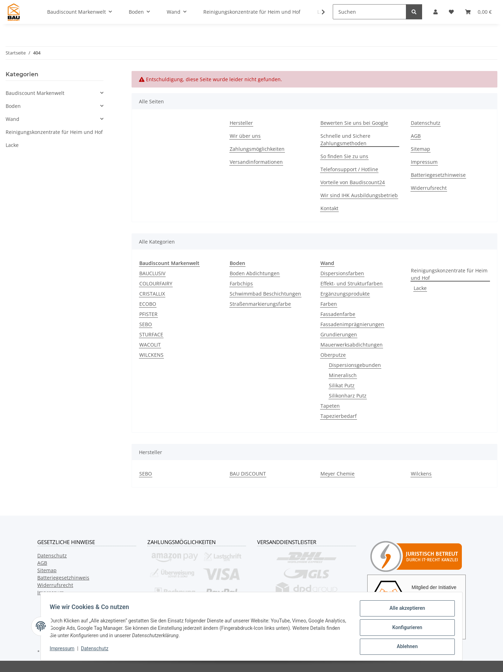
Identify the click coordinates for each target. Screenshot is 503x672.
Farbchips (241, 283)
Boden (13, 106)
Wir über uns (245, 136)
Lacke (420, 288)
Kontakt (329, 208)
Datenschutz (97, 650)
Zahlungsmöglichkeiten (257, 149)
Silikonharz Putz (348, 395)
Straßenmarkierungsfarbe (260, 304)
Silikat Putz (342, 385)
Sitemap (420, 149)
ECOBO (147, 304)
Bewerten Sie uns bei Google (354, 122)
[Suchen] (369, 11)
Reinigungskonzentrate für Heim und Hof (449, 274)
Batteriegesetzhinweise (438, 175)
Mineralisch (343, 375)
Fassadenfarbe (337, 314)
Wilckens (421, 473)
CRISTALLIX (152, 293)
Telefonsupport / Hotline (349, 169)
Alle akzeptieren (404, 610)
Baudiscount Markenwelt (35, 93)
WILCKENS (151, 354)
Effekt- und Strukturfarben (351, 283)
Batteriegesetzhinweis (63, 577)
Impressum (64, 650)
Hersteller (241, 122)
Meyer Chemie (337, 473)
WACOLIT (150, 344)
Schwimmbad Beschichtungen (265, 293)
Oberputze (333, 354)
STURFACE (151, 334)
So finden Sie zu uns (344, 156)
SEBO (145, 324)
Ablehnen (404, 647)
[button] (318, 12)
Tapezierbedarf (338, 416)
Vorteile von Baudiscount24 (352, 182)
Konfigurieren (405, 629)
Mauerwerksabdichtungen (351, 344)
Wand (12, 119)
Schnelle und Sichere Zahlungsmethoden (345, 140)
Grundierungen (338, 334)
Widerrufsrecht (429, 188)
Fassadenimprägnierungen (352, 324)
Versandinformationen (256, 162)
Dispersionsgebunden (355, 365)
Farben (328, 304)
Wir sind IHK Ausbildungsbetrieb (359, 195)
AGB (416, 136)
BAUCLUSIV (152, 273)
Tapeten (330, 405)
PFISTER (148, 314)
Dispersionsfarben (342, 273)
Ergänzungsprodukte (345, 293)
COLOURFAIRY (155, 283)
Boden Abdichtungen (255, 273)
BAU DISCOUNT (248, 473)
